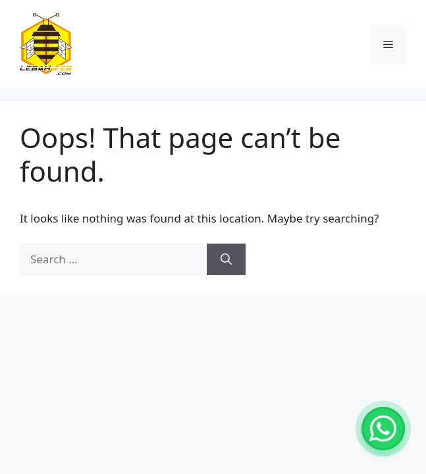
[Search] (226, 259)
